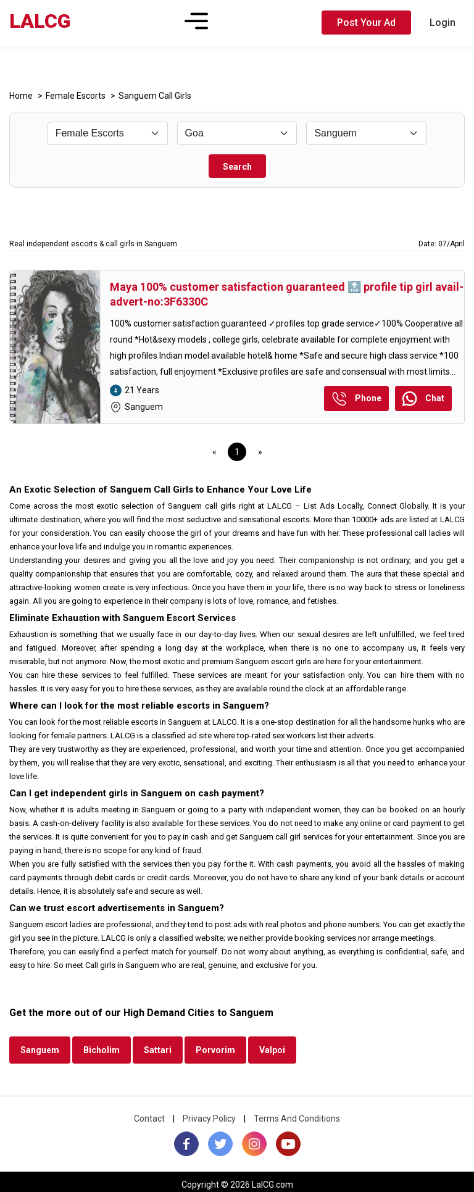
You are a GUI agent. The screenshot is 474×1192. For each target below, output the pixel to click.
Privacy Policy (209, 1118)
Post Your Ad (366, 22)
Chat (423, 399)
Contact (149, 1118)
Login (442, 22)
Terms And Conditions (297, 1118)
